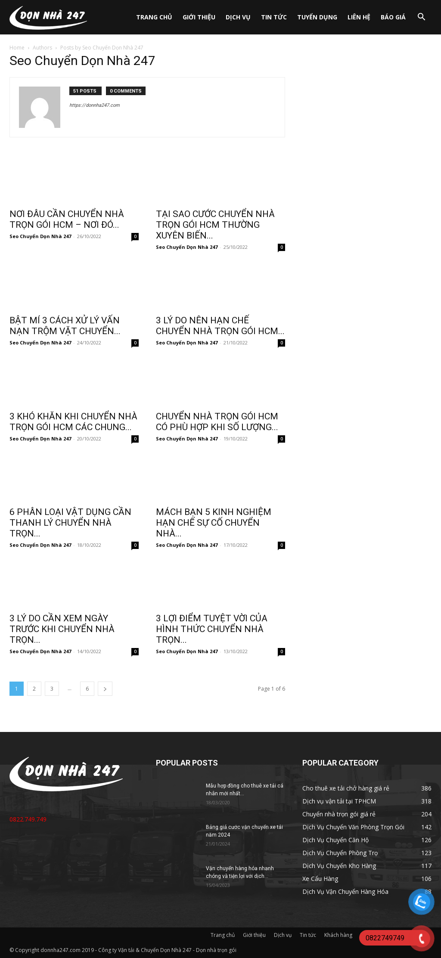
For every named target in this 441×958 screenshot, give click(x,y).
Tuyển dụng (317, 17)
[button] (421, 18)
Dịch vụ (238, 17)
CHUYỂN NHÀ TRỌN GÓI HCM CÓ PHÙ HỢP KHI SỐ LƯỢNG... (217, 421)
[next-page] (105, 689)
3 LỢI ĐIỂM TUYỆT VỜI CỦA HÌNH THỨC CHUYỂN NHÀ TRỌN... (211, 629)
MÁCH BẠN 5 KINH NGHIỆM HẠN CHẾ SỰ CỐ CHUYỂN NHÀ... (213, 523)
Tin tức (274, 17)
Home (17, 47)
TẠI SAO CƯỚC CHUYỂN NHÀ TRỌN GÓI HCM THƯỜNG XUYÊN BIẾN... (215, 225)
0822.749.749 (28, 819)
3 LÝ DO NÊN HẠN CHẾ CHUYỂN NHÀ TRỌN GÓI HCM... (220, 325)
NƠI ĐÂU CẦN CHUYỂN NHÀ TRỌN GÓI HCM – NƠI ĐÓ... (66, 219)
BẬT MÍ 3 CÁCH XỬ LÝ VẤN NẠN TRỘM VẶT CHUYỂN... (65, 325)
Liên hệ (359, 17)
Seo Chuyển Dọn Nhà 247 (40, 236)
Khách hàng (338, 935)
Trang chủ (154, 17)
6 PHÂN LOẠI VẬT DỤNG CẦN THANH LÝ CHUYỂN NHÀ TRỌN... (70, 523)
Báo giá (393, 17)
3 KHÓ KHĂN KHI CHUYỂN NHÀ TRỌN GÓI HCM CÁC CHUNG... (73, 421)
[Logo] (48, 17)
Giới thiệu (199, 17)
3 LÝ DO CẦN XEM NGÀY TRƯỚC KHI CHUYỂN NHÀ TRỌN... (62, 629)
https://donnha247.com (94, 105)
